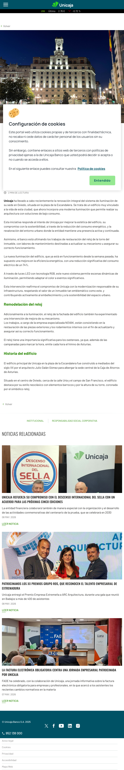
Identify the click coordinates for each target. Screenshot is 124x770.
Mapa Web (7, 766)
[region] (62, 147)
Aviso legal (7, 740)
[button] (5, 26)
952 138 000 (12, 733)
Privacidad (7, 753)
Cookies (6, 747)
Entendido (102, 180)
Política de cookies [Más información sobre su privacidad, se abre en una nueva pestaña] (91, 169)
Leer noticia (10, 523)
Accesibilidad (9, 760)
